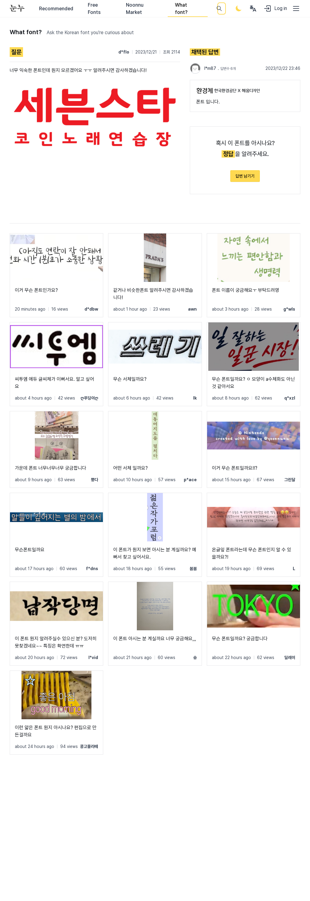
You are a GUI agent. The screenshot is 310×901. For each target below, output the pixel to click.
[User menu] (253, 8)
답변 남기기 (245, 176)
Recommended (56, 8)
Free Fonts (94, 8)
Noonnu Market (134, 8)
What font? (181, 8)
